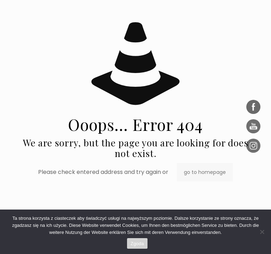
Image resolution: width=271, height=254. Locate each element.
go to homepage (205, 172)
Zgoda (137, 243)
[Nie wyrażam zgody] (262, 231)
